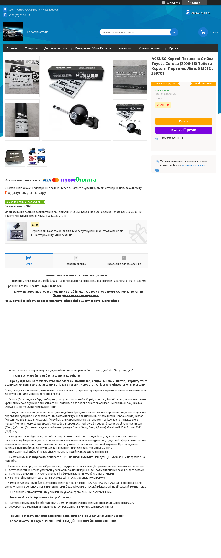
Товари (30, 48)
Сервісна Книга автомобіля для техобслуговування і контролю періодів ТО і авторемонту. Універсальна (77, 233)
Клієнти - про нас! (150, 48)
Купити (183, 121)
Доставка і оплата (55, 48)
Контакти (125, 48)
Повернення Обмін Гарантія (93, 48)
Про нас (174, 48)
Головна (12, 48)
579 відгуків (173, 2)
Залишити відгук (201, 12)
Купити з (183, 130)
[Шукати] (174, 32)
